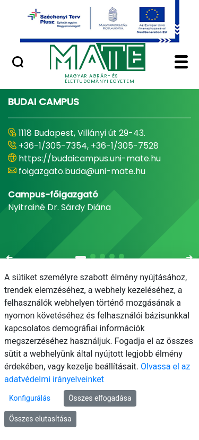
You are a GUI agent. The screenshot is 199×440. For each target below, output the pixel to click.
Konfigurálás (29, 398)
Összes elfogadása (100, 398)
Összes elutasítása (40, 419)
